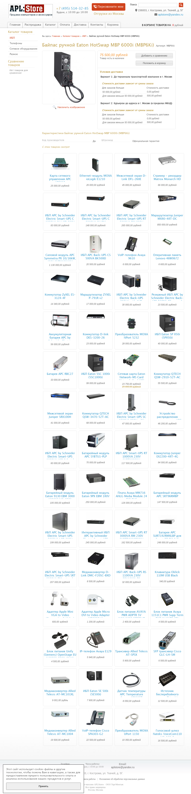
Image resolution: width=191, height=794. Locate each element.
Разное (14, 54)
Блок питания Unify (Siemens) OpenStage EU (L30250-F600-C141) (60, 655)
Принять (43, 786)
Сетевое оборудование (23, 49)
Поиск (133, 5)
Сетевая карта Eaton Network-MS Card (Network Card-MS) (131, 377)
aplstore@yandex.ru (170, 14)
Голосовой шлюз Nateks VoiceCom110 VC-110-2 (167, 734)
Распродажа (33, 25)
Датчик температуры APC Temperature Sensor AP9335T (131, 694)
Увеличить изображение (71, 107)
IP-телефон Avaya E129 (95, 651)
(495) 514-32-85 (72, 8)
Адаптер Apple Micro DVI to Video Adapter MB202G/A (96, 615)
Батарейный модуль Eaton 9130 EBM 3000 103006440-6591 (60, 496)
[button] (154, 55)
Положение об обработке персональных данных (122, 779)
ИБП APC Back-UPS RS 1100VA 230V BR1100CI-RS (131, 575)
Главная (15, 25)
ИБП (12, 38)
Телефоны (16, 43)
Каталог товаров (71, 36)
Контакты (96, 25)
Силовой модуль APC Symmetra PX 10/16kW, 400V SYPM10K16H (60, 258)
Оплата (65, 25)
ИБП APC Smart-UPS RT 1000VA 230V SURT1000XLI (131, 456)
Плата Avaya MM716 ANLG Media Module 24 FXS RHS (131, 496)
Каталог (50, 25)
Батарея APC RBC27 (60, 374)
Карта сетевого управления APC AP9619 (60, 179)
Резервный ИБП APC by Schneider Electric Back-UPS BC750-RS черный (167, 298)
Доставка (80, 25)
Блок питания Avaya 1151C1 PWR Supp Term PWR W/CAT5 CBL (167, 615)
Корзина (112, 25)
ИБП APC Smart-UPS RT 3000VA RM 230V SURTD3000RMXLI (131, 536)
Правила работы (88, 779)
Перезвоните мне (108, 6)
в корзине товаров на (156, 25)
